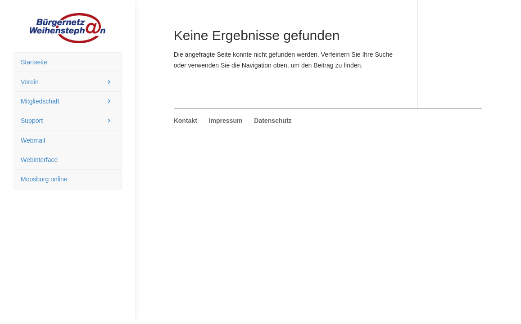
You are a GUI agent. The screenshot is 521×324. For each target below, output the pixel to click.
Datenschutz (272, 120)
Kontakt (185, 120)
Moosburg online (44, 179)
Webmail (33, 140)
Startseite (34, 62)
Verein (30, 82)
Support (32, 120)
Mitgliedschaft (40, 101)
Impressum (226, 120)
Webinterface (39, 159)
